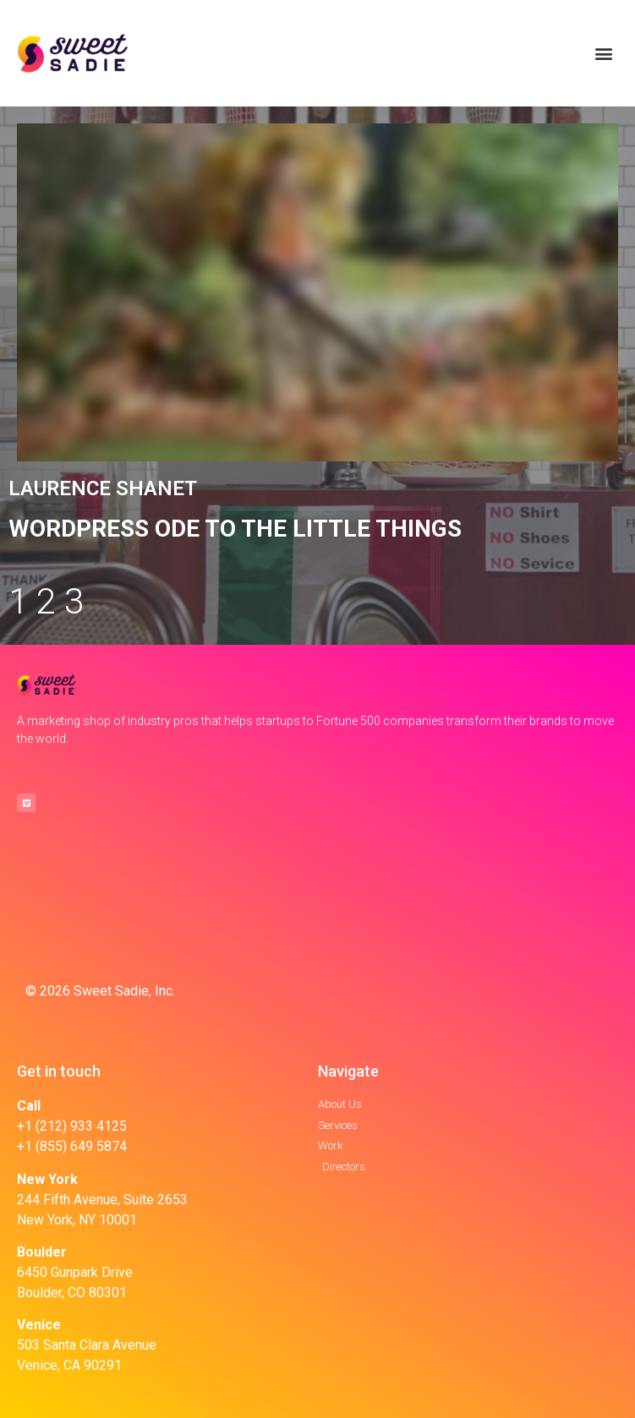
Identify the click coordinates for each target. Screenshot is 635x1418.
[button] (604, 54)
